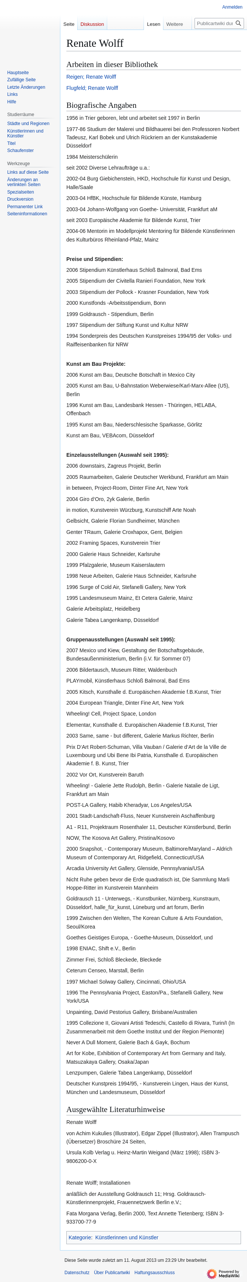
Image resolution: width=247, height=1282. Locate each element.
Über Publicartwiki (112, 1272)
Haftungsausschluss (155, 1272)
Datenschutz (77, 1272)
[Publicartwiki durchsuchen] (219, 23)
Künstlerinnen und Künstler (126, 1237)
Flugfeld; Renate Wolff (92, 88)
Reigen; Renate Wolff (91, 77)
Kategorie (80, 1237)
